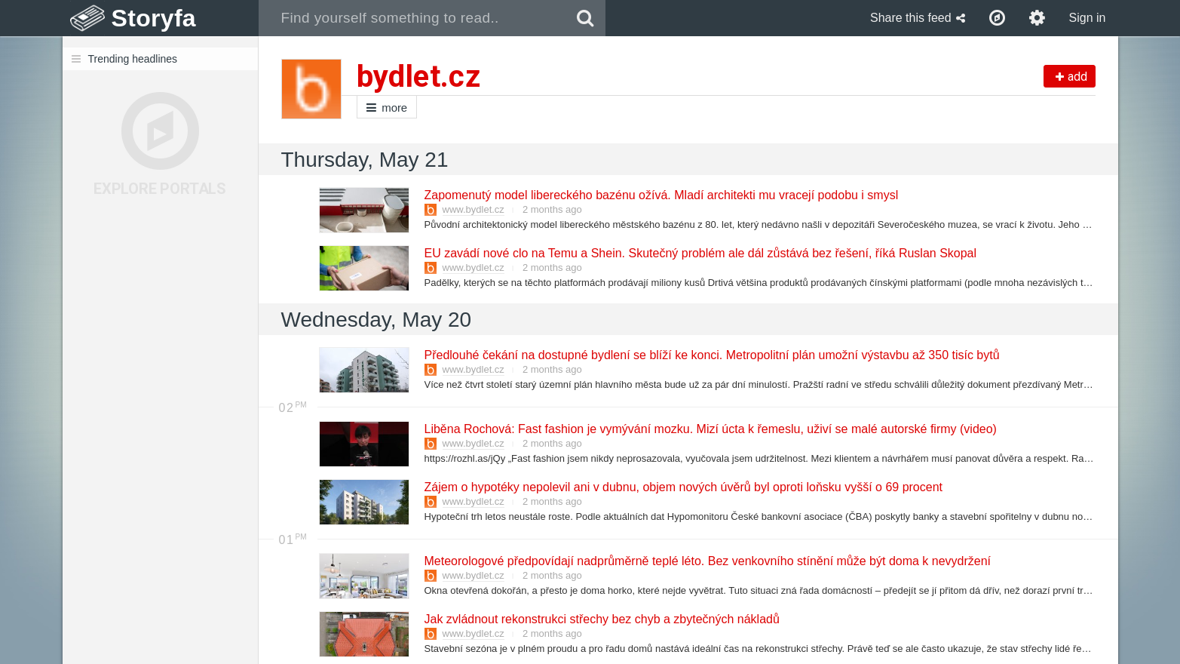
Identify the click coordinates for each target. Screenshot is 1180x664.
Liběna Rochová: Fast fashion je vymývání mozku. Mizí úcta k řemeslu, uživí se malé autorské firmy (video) (709, 429)
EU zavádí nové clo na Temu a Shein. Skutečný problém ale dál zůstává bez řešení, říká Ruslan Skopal (700, 253)
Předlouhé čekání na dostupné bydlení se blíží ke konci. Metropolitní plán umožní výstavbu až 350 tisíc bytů (711, 355)
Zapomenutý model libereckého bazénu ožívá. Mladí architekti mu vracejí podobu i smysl (660, 195)
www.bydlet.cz (473, 209)
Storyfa (154, 18)
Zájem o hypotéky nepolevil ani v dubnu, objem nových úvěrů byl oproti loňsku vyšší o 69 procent (683, 487)
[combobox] (412, 18)
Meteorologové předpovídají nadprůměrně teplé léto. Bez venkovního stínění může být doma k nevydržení (707, 561)
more (386, 107)
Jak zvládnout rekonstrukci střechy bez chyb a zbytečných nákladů (601, 619)
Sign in (1087, 17)
